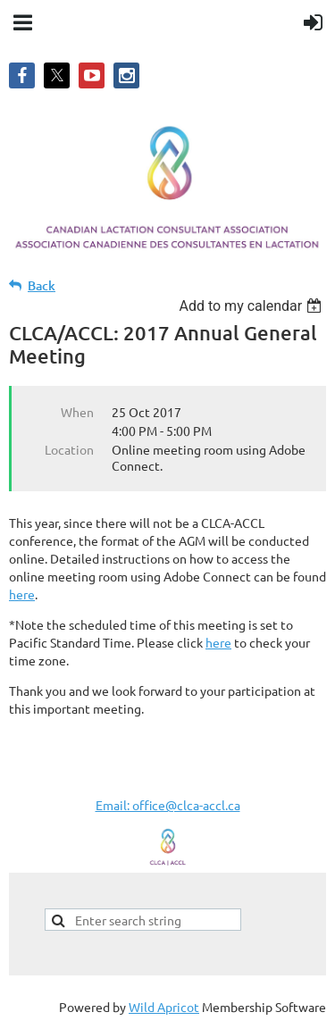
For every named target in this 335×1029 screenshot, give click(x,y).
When (77, 412)
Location (69, 449)
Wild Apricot (164, 1007)
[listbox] (252, 306)
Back (41, 285)
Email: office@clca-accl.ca (168, 805)
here (22, 594)
